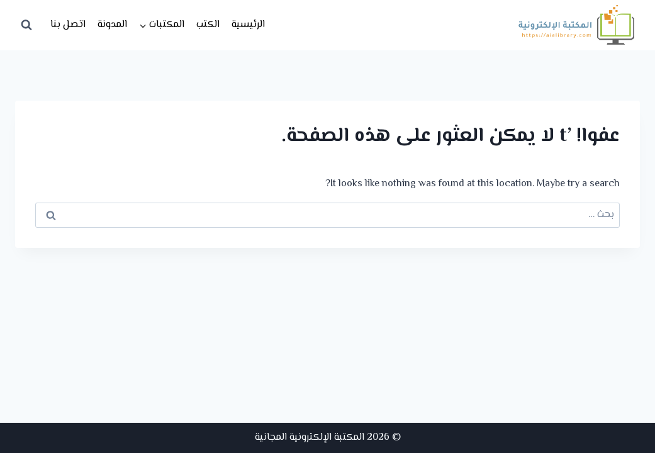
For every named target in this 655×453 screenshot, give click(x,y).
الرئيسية (248, 25)
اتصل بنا (68, 25)
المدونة (112, 25)
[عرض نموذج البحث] (26, 25)
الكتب (208, 25)
